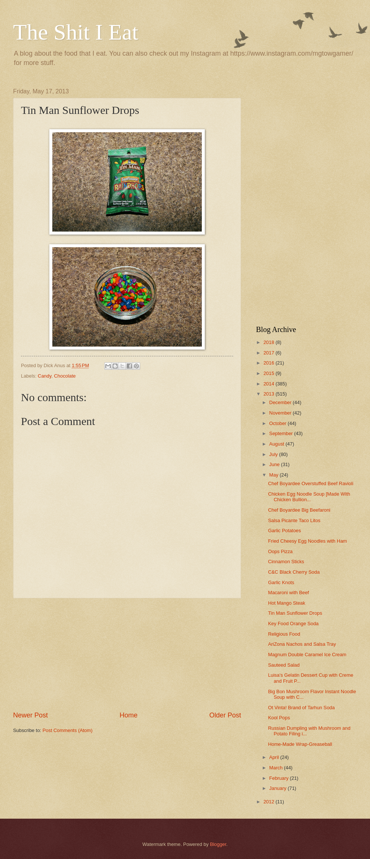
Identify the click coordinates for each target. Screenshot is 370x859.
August (277, 444)
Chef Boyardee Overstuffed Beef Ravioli (310, 483)
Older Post (225, 715)
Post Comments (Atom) (68, 730)
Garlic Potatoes (284, 530)
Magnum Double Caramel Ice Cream (307, 654)
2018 (269, 342)
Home (129, 715)
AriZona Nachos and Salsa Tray (302, 644)
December (281, 402)
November (281, 413)
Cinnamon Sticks (286, 561)
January (278, 788)
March (276, 767)
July (274, 454)
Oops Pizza (280, 551)
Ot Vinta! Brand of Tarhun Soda (301, 707)
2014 (269, 384)
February (279, 778)
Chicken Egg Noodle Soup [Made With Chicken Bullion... (309, 496)
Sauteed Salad (283, 665)
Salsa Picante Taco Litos (294, 520)
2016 (269, 363)
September (281, 433)
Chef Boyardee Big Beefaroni (299, 510)
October (278, 423)
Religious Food (284, 634)
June (275, 464)
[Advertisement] (127, 654)
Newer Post (30, 715)
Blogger (218, 844)
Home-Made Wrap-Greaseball (300, 744)
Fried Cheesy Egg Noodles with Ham (307, 541)
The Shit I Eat (75, 32)
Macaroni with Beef (288, 592)
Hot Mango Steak (286, 603)
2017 (269, 353)
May (274, 475)
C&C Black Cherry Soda (294, 572)
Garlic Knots (281, 582)
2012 (269, 801)
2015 (269, 373)
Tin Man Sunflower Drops (295, 613)
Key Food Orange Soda (293, 623)
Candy (44, 376)
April (274, 757)
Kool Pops (279, 717)
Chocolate (65, 376)
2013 (269, 394)
